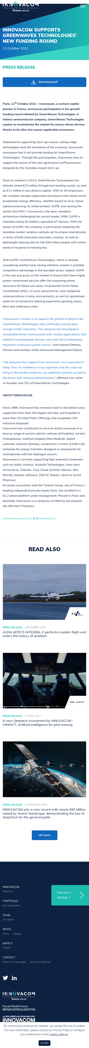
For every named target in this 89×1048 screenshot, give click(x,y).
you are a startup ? (40, 962)
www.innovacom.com (17, 518)
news (7, 929)
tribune (17, 934)
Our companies (11, 905)
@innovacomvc (45, 518)
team (6, 915)
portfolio (10, 901)
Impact (8, 943)
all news (44, 835)
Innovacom (11, 887)
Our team (8, 919)
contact (9, 957)
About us (8, 891)
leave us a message (14, 962)
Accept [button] (44, 1043)
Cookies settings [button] (58, 1034)
